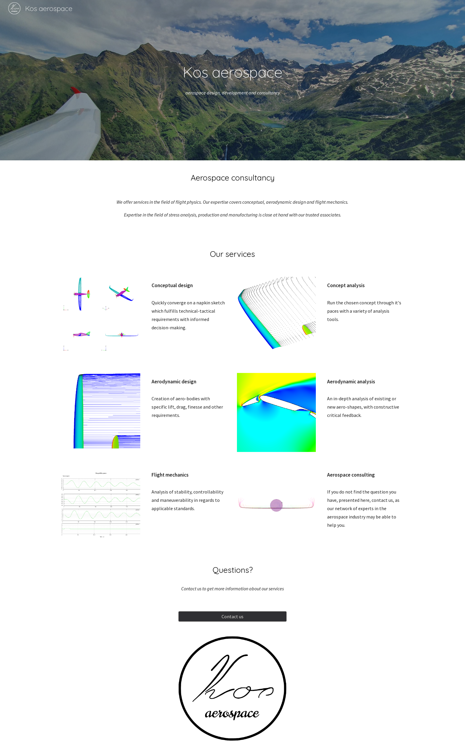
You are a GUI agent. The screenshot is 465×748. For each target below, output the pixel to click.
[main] (232, 71)
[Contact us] (232, 616)
